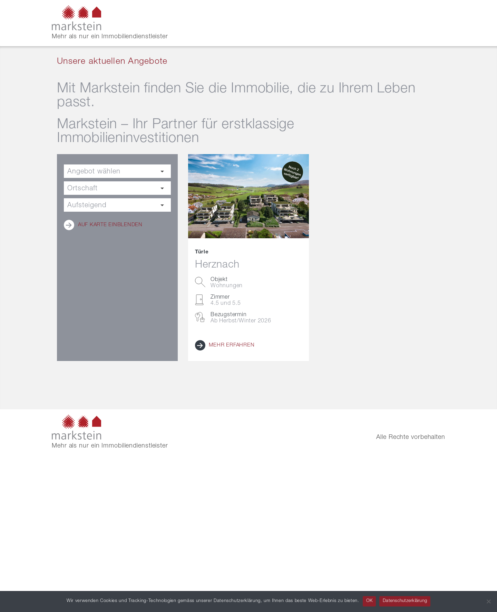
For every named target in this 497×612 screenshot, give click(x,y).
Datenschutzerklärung (405, 601)
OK (369, 601)
